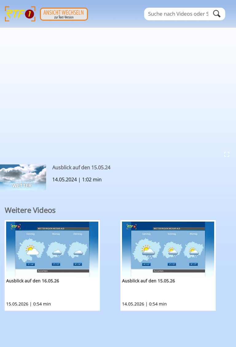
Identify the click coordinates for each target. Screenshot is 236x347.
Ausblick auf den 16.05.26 (32, 281)
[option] (62, 265)
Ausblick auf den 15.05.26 (148, 281)
